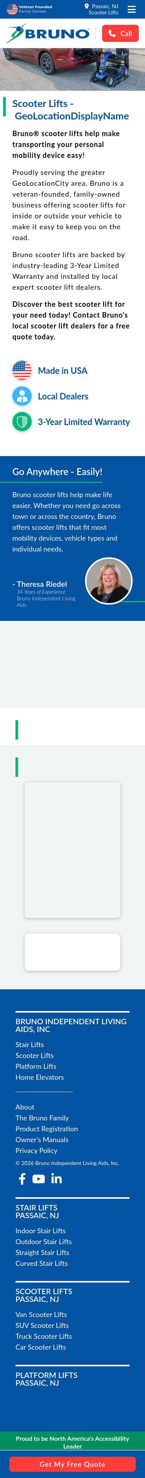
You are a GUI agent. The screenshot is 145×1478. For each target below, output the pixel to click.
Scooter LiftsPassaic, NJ (43, 1295)
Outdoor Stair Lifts (43, 1241)
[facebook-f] (22, 1179)
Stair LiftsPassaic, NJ (37, 1211)
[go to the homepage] (47, 33)
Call (120, 33)
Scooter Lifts (34, 1055)
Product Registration (46, 1128)
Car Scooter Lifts (40, 1347)
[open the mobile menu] (131, 9)
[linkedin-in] (56, 1179)
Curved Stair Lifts (41, 1263)
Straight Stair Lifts (42, 1252)
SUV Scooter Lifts (42, 1325)
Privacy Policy (36, 1150)
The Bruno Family (42, 1117)
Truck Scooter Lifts (43, 1336)
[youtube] (38, 1179)
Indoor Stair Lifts (40, 1230)
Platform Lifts (35, 1066)
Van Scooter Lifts (41, 1314)
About (24, 1107)
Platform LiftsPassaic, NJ (46, 1378)
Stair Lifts (29, 1044)
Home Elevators (39, 1077)
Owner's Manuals (41, 1139)
